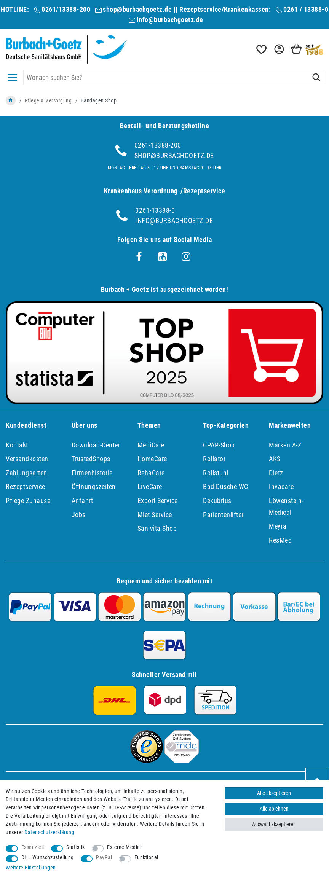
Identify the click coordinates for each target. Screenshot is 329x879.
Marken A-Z (285, 445)
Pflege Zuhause (28, 501)
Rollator (214, 459)
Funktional (146, 857)
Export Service (157, 501)
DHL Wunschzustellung (47, 857)
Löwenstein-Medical (286, 506)
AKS (275, 459)
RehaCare (151, 473)
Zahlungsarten (26, 473)
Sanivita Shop (157, 528)
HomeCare (152, 459)
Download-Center (96, 445)
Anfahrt (82, 501)
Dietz (276, 473)
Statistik (75, 847)
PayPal (104, 857)
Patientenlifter (223, 515)
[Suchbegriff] (174, 77)
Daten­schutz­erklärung (49, 832)
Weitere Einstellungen (31, 868)
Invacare (281, 486)
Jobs (79, 515)
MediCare (150, 445)
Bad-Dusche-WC (225, 486)
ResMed (280, 540)
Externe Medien (125, 847)
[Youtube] (162, 257)
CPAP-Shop (219, 445)
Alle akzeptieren (274, 793)
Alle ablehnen (274, 809)
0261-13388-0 (155, 210)
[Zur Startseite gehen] (11, 100)
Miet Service (154, 515)
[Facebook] (139, 257)
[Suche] (316, 77)
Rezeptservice (25, 486)
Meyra (278, 526)
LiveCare (149, 486)
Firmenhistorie (92, 473)
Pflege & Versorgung (48, 100)
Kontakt (17, 445)
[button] (278, 49)
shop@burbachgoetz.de (137, 9)
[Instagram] (186, 257)
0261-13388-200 (157, 145)
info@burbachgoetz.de (170, 20)
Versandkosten (27, 459)
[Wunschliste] (261, 49)
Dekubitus (217, 501)
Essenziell (32, 847)
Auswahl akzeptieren (274, 824)
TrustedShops (91, 459)
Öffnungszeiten (94, 486)
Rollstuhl (215, 473)
